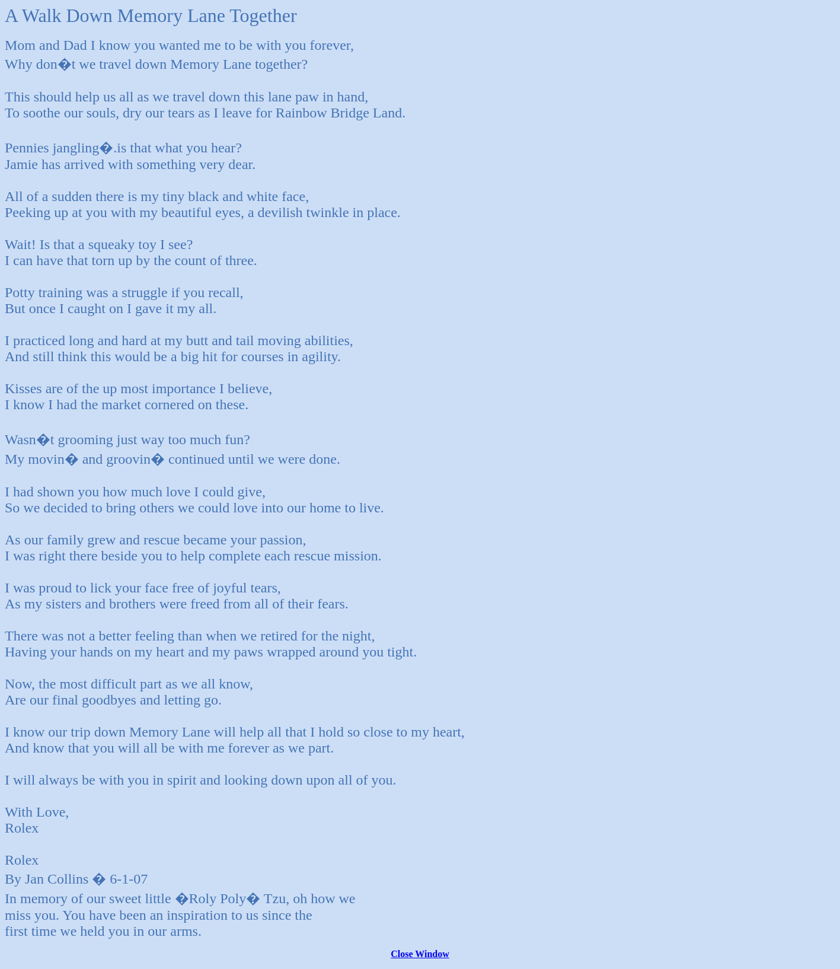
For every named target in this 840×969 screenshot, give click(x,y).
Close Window (420, 954)
